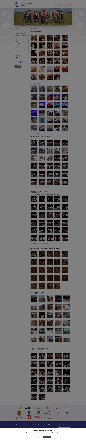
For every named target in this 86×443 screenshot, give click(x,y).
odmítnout (47, 439)
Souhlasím (47, 437)
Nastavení (39, 437)
